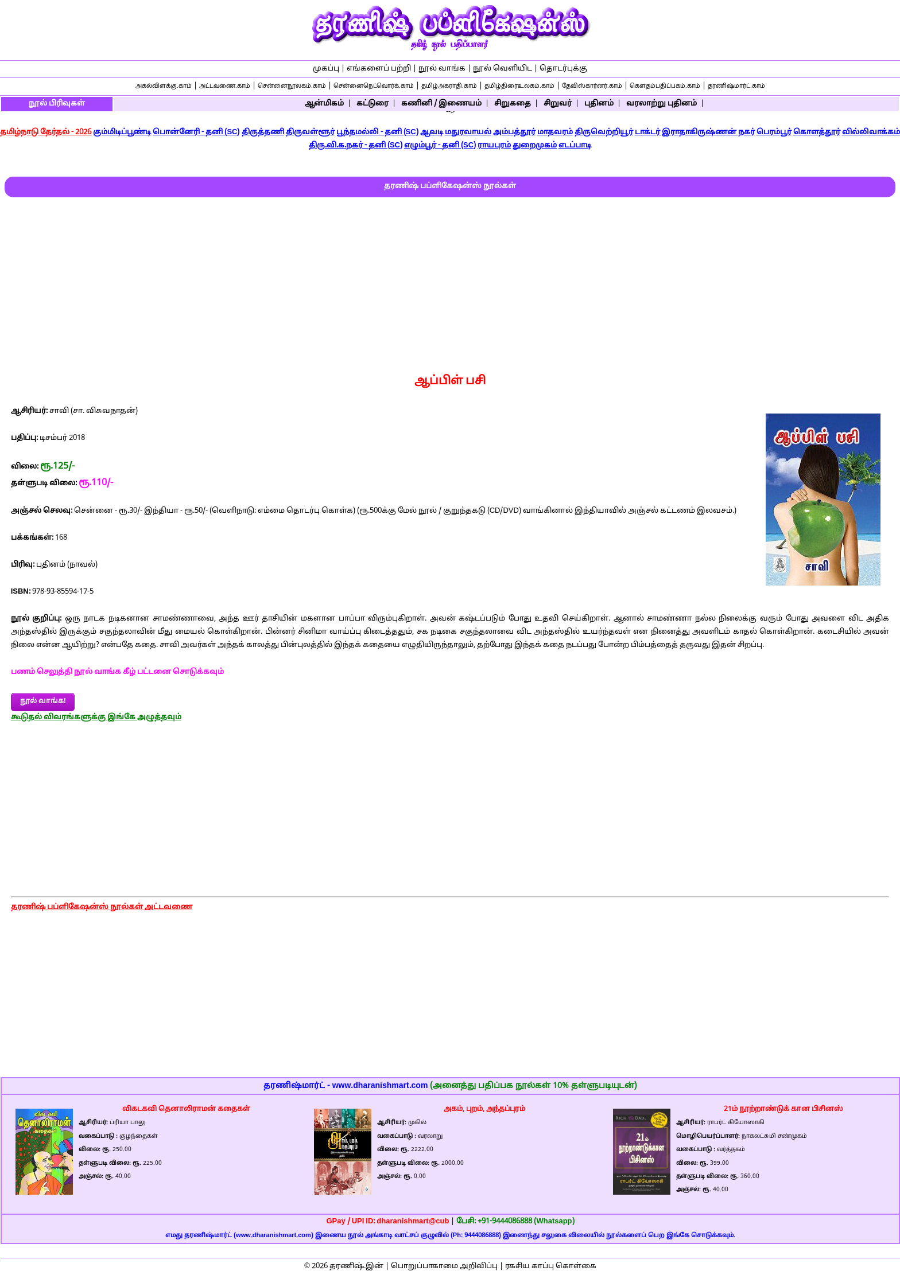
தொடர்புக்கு (563, 68)
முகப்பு (326, 68)
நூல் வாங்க (441, 68)
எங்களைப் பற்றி (379, 68)
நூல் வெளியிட (502, 68)
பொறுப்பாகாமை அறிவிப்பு (444, 1266)
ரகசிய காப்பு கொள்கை (550, 1266)
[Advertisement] (450, 283)
